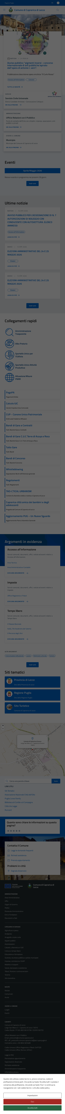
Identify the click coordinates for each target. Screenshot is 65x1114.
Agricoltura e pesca (11, 930)
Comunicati (9, 994)
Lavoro (28, 655)
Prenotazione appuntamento (15, 1058)
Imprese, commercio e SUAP (15, 961)
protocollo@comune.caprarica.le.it (21, 1038)
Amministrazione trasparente (15, 1068)
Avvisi (7, 997)
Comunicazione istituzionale (15, 655)
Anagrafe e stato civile (13, 937)
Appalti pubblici (10, 940)
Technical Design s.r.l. (19, 1108)
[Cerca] (57, 10)
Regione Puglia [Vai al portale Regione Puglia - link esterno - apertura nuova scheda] (9, 3)
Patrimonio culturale (40, 655)
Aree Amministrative (12, 897)
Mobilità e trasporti (11, 964)
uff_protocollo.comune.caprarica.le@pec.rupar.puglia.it (27, 1040)
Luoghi (7, 1009)
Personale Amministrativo (14, 911)
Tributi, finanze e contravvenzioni (16, 971)
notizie (10, 211)
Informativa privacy (12, 1072)
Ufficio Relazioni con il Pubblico (16, 1035)
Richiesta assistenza (12, 1065)
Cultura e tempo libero (13, 951)
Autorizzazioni (10, 944)
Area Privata (9, 1094)
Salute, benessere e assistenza (16, 968)
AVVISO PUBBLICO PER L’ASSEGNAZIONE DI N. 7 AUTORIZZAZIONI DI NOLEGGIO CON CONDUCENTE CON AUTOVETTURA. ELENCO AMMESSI (31, 220)
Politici (7, 908)
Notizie (7, 990)
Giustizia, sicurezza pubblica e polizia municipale (21, 957)
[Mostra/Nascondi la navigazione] (4, 10)
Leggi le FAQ (9, 1055)
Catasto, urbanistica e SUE (14, 947)
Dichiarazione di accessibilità (15, 1082)
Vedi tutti (32, 183)
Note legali (8, 1079)
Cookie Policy (9, 1075)
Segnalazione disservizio (13, 1062)
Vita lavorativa (10, 978)
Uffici (6, 901)
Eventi (7, 1013)
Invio (56, 781)
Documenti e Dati (11, 918)
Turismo (52, 655)
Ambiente (8, 934)
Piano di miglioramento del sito (16, 1085)
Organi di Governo (11, 904)
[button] (47, 735)
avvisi (9, 247)
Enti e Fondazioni (11, 914)
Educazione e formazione (13, 954)
